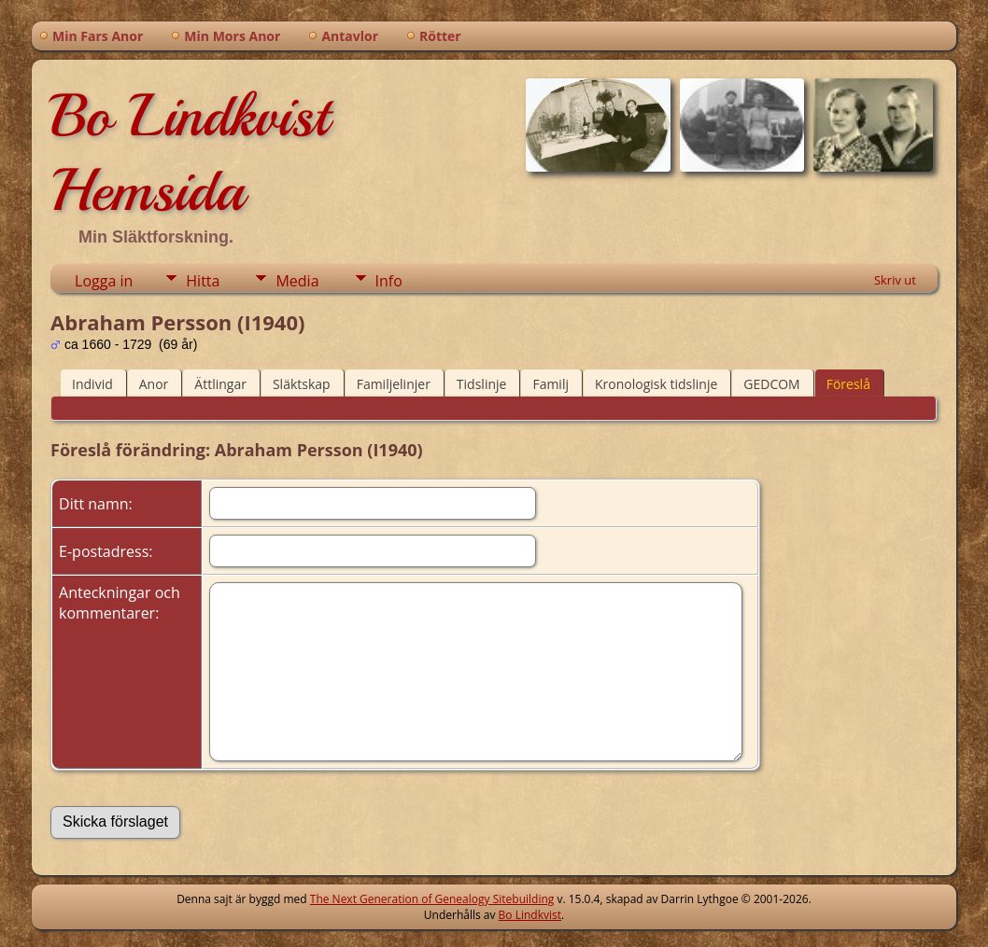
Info (388, 281)
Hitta (202, 281)
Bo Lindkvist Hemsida (189, 153)
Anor (154, 384)
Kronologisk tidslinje (656, 384)
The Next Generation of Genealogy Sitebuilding (432, 899)
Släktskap (302, 384)
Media (296, 281)
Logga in (104, 281)
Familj (550, 384)
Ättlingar (220, 384)
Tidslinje (482, 384)
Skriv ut (895, 280)
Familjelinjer (393, 384)
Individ (92, 384)
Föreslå (848, 384)
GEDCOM (771, 384)
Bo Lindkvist (530, 915)
